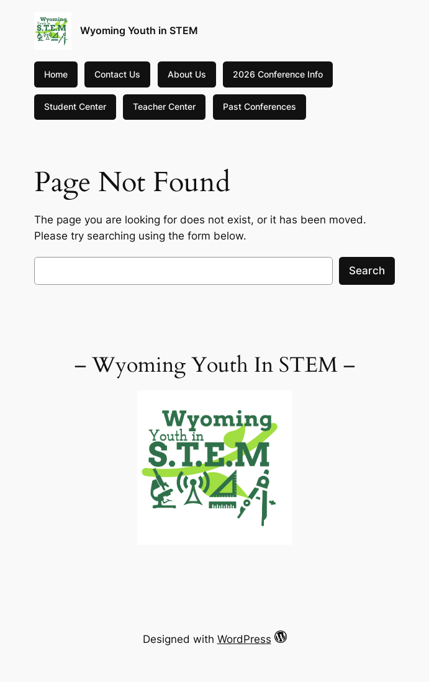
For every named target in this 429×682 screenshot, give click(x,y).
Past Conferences (259, 106)
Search (367, 270)
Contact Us (117, 74)
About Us (187, 74)
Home (56, 74)
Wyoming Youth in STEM (139, 30)
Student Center (75, 106)
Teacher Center (164, 106)
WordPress (244, 639)
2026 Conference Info (278, 74)
